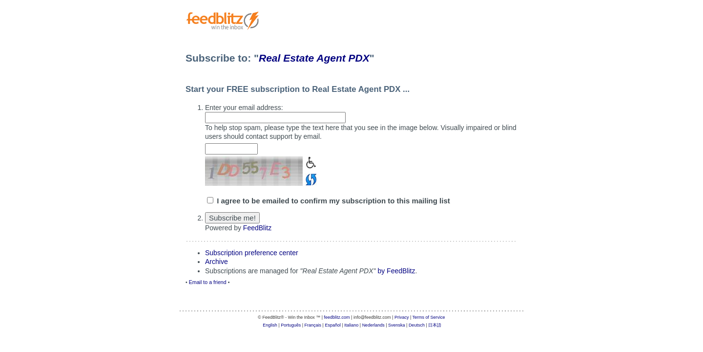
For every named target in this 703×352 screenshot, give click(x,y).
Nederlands (373, 325)
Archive (216, 261)
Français (313, 325)
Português (291, 325)
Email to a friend (208, 282)
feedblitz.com (337, 317)
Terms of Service (429, 317)
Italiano (351, 325)
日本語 (434, 325)
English (270, 325)
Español (333, 325)
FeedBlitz (257, 228)
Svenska (396, 325)
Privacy (401, 317)
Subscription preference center (251, 253)
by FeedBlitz (396, 271)
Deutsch (417, 325)
